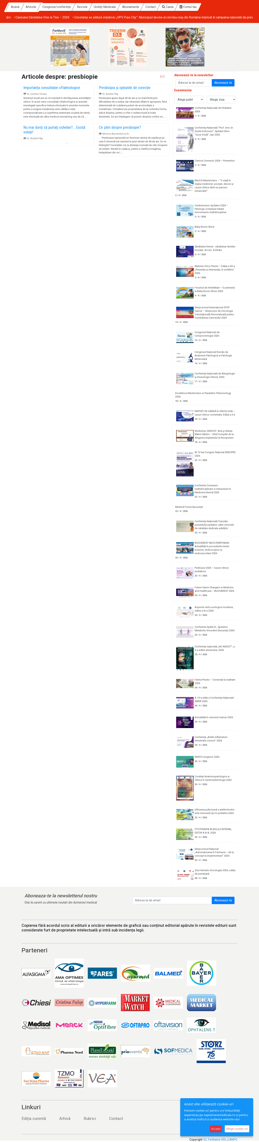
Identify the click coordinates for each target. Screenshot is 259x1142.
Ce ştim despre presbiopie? (120, 127)
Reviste (118, 7)
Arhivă (64, 1118)
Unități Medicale (140, 7)
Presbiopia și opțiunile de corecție (124, 87)
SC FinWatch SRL (215, 1139)
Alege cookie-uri (237, 1129)
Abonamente (166, 7)
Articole (66, 7)
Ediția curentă (34, 1118)
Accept (215, 1129)
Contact (186, 7)
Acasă (50, 7)
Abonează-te (223, 83)
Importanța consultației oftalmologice (51, 87)
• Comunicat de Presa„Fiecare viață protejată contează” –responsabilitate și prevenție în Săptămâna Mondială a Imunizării (89, 17)
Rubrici (90, 1118)
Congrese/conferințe (92, 7)
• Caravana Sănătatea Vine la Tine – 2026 (203, 17)
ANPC (233, 1139)
